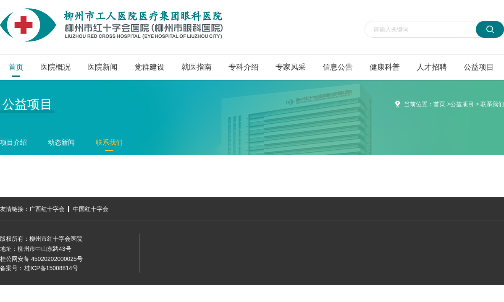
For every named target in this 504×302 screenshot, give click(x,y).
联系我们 (492, 104)
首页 (16, 67)
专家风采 (291, 67)
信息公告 (338, 67)
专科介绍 (243, 67)
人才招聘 (432, 67)
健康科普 (385, 67)
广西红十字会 (47, 209)
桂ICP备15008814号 (51, 268)
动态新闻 (61, 142)
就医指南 (196, 67)
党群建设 (149, 67)
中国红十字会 (90, 209)
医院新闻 (102, 67)
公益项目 (479, 67)
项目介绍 (13, 142)
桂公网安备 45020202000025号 (41, 258)
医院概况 (55, 67)
